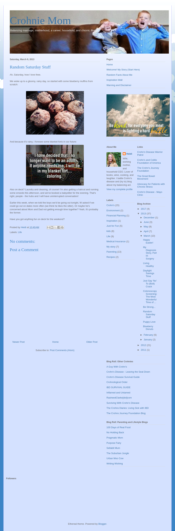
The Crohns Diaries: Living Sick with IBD (127, 408)
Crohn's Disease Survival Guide (123, 377)
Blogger (102, 523)
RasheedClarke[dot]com (119, 397)
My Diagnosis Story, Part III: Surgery (150, 253)
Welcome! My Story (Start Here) (123, 69)
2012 (144, 345)
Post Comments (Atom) (62, 350)
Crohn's (110, 205)
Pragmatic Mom (114, 437)
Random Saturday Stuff (149, 314)
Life (20, 232)
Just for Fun (112, 225)
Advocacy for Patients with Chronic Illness (151, 185)
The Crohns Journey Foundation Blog (126, 413)
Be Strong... (149, 307)
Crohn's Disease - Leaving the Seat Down (128, 371)
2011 (144, 350)
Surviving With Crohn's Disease (122, 403)
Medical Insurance (116, 241)
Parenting (111, 251)
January (148, 339)
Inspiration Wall (114, 80)
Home (55, 342)
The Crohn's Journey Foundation (148, 169)
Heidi (129, 153)
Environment (113, 210)
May (146, 226)
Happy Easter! (148, 241)
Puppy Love (149, 321)
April (146, 231)
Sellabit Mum (113, 448)
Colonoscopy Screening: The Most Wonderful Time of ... (150, 297)
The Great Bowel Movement (146, 177)
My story (110, 246)
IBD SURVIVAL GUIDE (118, 387)
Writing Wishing (114, 463)
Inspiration (111, 220)
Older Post (91, 342)
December (149, 217)
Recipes (110, 257)
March (147, 235)
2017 (144, 208)
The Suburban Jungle (117, 453)
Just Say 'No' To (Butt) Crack (150, 283)
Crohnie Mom (40, 20)
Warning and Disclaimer (118, 85)
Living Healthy (148, 264)
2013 (144, 213)
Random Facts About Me (119, 75)
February (149, 334)
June (147, 222)
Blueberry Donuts (148, 328)
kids (108, 231)
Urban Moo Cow (114, 458)
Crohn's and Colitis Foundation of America (149, 161)
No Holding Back (115, 432)
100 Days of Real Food (118, 427)
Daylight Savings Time (148, 273)
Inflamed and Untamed (118, 392)
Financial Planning (116, 215)
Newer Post (18, 342)
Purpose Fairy (113, 443)
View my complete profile (119, 189)
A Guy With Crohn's (116, 366)
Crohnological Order (116, 382)
